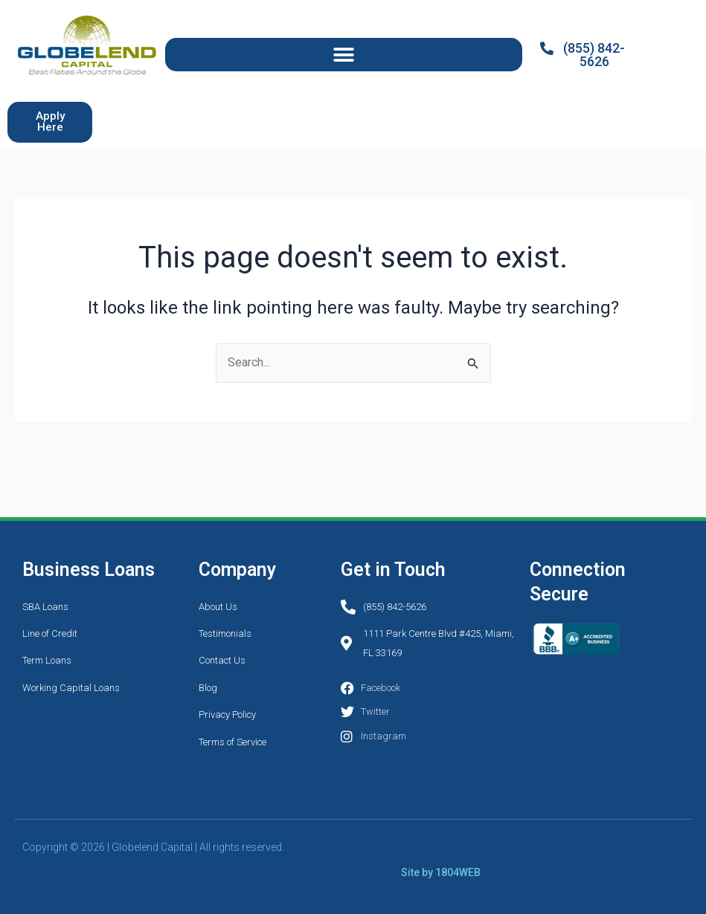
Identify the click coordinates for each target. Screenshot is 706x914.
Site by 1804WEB (441, 872)
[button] (343, 54)
